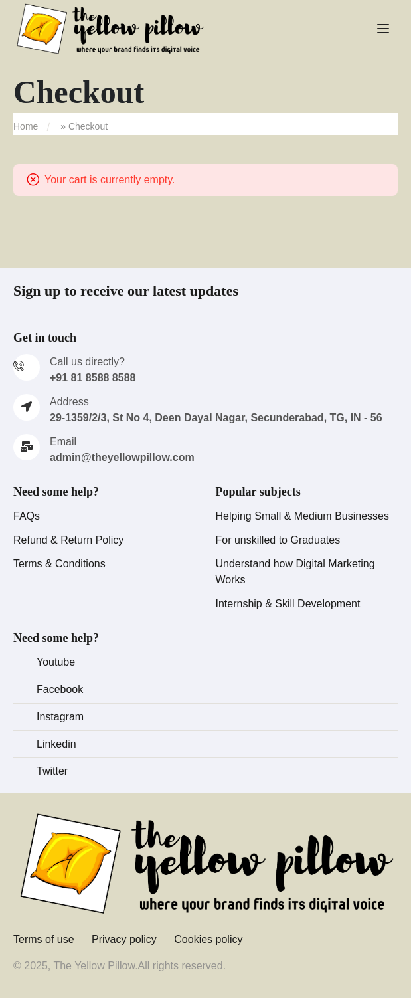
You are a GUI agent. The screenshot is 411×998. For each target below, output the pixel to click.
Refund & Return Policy (68, 540)
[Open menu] (384, 29)
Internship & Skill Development (288, 603)
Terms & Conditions (59, 563)
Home (25, 126)
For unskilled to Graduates (278, 540)
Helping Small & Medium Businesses (302, 516)
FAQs (26, 516)
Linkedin (56, 743)
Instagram (60, 716)
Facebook (60, 689)
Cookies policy (208, 939)
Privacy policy (124, 939)
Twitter (52, 771)
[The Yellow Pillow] (205, 864)
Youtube (56, 662)
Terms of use (43, 939)
